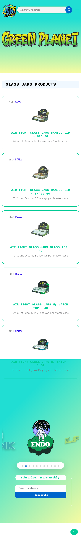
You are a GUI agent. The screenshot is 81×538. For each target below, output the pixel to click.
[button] (22, 466)
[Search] (44, 9)
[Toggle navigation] (77, 11)
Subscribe (41, 494)
